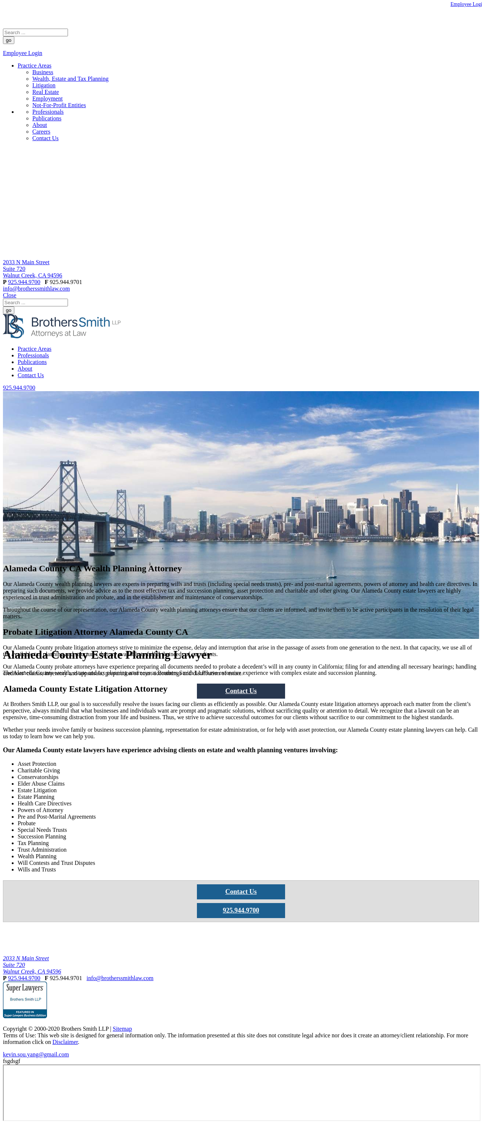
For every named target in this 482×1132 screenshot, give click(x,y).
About (39, 125)
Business (42, 72)
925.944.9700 (24, 282)
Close (9, 295)
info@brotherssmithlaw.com (36, 288)
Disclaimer (65, 1042)
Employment (47, 98)
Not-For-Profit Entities (59, 105)
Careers (41, 131)
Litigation (43, 85)
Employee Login (22, 53)
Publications (46, 118)
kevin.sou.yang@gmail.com (36, 1054)
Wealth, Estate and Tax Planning (70, 79)
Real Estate (45, 92)
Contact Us (45, 138)
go (8, 40)
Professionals (48, 112)
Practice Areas (34, 65)
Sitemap (122, 1029)
